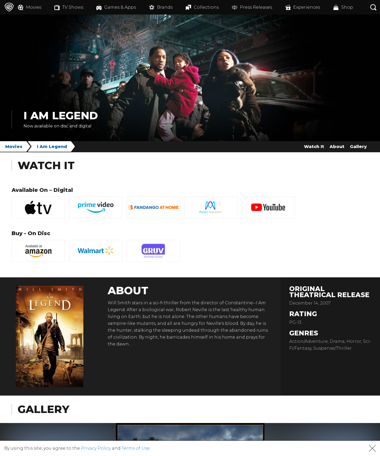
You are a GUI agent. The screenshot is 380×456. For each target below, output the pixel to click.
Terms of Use (136, 448)
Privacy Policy (96, 448)
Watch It (314, 146)
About (337, 146)
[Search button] (373, 7)
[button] (372, 448)
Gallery (358, 146)
